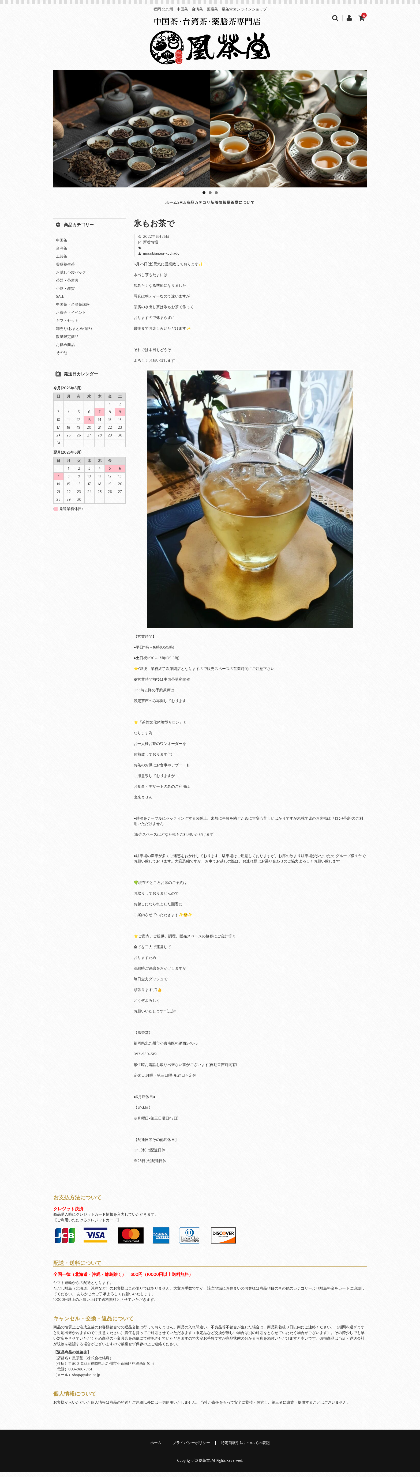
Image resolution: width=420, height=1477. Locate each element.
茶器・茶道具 (67, 286)
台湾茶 (61, 254)
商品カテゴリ (194, 205)
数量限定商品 (67, 342)
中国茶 (61, 246)
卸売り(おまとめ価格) (74, 334)
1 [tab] (203, 192)
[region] (210, 128)
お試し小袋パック (71, 278)
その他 (61, 358)
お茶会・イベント (71, 318)
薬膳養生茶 (65, 270)
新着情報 (238, 205)
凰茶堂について (285, 205)
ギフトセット (67, 326)
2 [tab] (210, 192)
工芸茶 (61, 262)
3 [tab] (216, 192)
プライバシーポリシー (191, 1448)
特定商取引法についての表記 (245, 1448)
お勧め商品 (65, 350)
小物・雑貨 (65, 294)
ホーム (123, 205)
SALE (154, 205)
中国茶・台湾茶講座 (73, 310)
